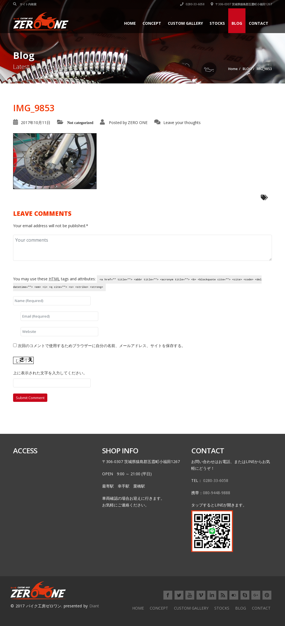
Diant (94, 605)
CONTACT (258, 23)
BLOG (237, 23)
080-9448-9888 (216, 492)
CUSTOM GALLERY (185, 23)
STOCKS (217, 23)
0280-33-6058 (192, 4)
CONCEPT (151, 23)
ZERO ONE (138, 122)
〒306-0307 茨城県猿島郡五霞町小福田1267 (241, 4)
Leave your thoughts (182, 122)
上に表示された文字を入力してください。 (50, 372)
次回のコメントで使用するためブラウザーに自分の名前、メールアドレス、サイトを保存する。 (101, 345)
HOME (130, 23)
